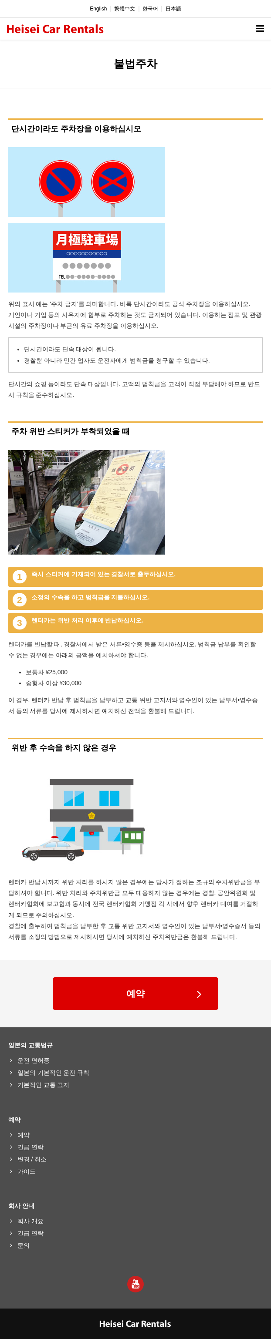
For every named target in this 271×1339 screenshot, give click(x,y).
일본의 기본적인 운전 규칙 (53, 1072)
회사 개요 (30, 1221)
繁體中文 (124, 9)
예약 (135, 994)
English (98, 9)
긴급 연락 (30, 1147)
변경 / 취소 (32, 1159)
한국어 (150, 9)
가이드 (26, 1171)
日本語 (173, 9)
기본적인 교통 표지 (43, 1084)
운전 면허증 (33, 1060)
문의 (23, 1245)
